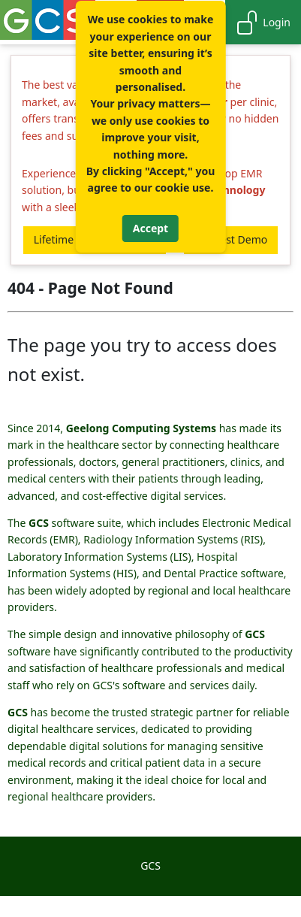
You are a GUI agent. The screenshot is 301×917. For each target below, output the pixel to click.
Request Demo (230, 239)
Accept (150, 228)
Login (263, 23)
